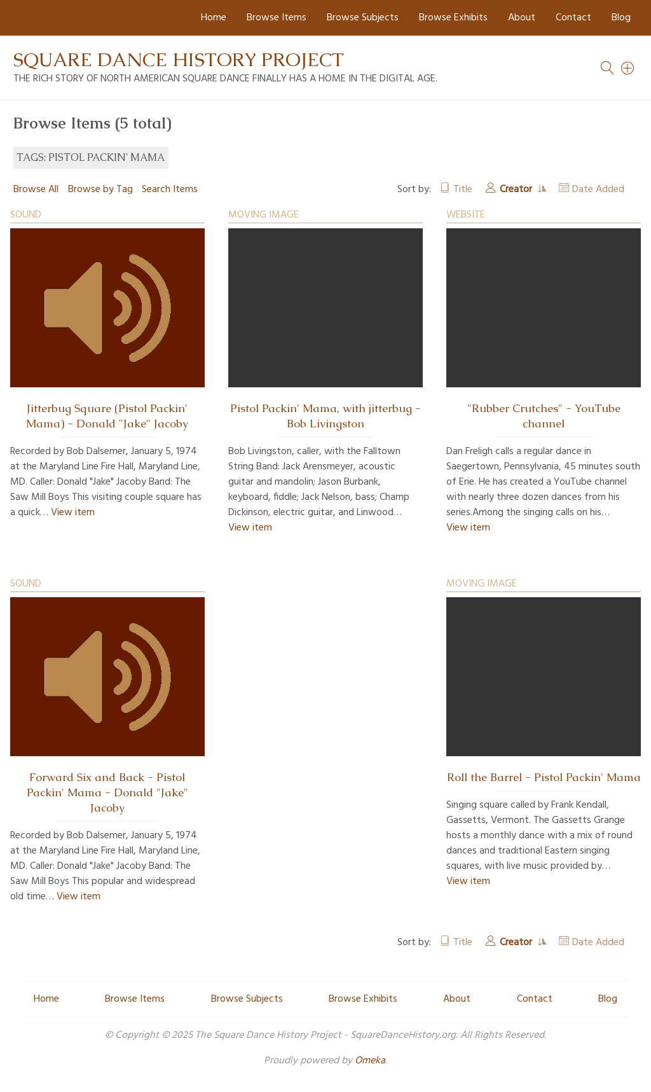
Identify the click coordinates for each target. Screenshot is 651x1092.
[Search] (628, 68)
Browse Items (276, 18)
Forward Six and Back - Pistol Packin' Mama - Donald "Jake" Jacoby (107, 792)
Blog (621, 18)
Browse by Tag (100, 189)
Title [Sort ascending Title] (462, 189)
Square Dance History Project (178, 59)
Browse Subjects (363, 18)
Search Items (170, 189)
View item (73, 512)
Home (213, 18)
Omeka (370, 1061)
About (521, 18)
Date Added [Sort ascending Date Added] (598, 189)
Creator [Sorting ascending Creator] (517, 189)
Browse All (35, 189)
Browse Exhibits (453, 18)
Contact (573, 18)
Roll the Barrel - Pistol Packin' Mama (544, 777)
